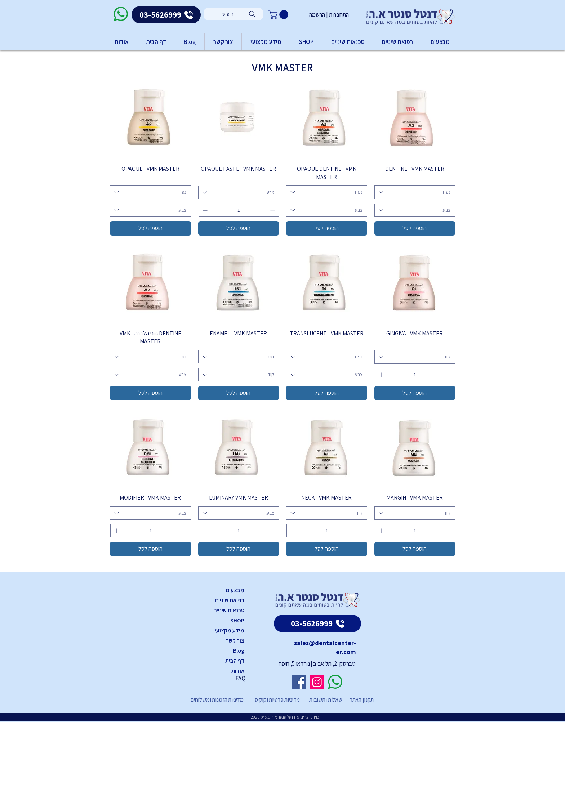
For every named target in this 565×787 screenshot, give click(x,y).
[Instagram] (317, 682)
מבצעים (235, 590)
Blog (238, 650)
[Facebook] (299, 682)
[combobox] (414, 192)
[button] (279, 14)
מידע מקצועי (229, 630)
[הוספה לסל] (414, 228)
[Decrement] (273, 210)
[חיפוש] (233, 14)
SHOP (237, 620)
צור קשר (235, 640)
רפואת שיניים (229, 600)
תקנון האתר (362, 699)
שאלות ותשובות (325, 699)
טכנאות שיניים (228, 610)
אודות (237, 671)
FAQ (240, 678)
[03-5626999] (166, 14)
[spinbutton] (239, 210)
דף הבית (234, 661)
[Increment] (204, 210)
